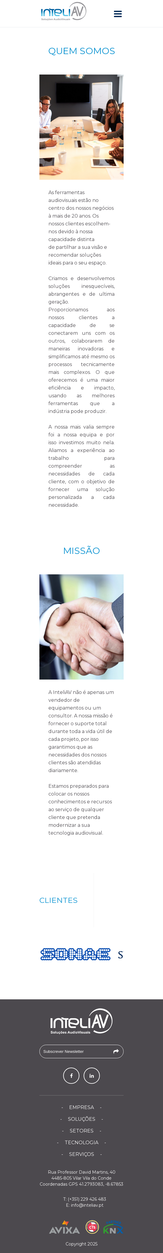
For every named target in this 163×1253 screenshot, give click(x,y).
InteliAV (63, 12)
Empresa (81, 1107)
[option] (76, 954)
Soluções (81, 1119)
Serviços (81, 1154)
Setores (82, 1131)
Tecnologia (81, 1142)
